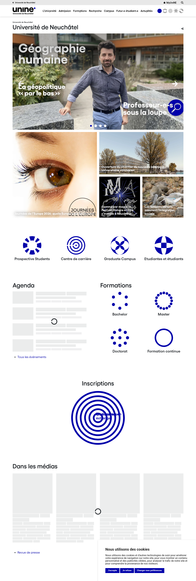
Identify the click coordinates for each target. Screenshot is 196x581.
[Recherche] (182, 2)
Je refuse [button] (127, 570)
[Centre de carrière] (76, 246)
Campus (109, 10)
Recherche (95, 10)
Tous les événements (31, 357)
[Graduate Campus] (120, 246)
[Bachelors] (120, 301)
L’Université (49, 10)
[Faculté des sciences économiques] (181, 11)
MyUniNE (170, 2)
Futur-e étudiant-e (127, 10)
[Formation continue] (164, 338)
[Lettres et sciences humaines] (164, 11)
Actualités (147, 10)
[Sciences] (170, 11)
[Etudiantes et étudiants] (164, 246)
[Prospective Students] (32, 246)
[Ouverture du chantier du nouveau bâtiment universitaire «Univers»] (141, 153)
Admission (65, 10)
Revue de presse (28, 552)
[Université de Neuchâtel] (24, 10)
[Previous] (21, 83)
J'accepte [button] (112, 570)
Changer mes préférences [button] (149, 570)
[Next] (175, 83)
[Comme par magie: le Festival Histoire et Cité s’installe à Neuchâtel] (119, 197)
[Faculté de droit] (175, 11)
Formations (80, 10)
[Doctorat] (120, 338)
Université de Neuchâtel (24, 2)
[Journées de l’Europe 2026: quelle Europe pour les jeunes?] (55, 175)
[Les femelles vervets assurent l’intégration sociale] (162, 197)
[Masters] (164, 301)
